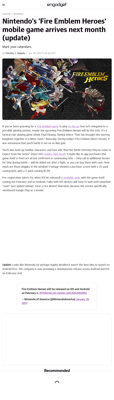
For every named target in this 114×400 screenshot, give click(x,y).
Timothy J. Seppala (15, 53)
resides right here (54, 154)
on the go (73, 126)
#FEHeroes (45, 293)
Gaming (6, 14)
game (48, 126)
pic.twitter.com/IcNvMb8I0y (70, 293)
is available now (70, 178)
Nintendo (18, 14)
